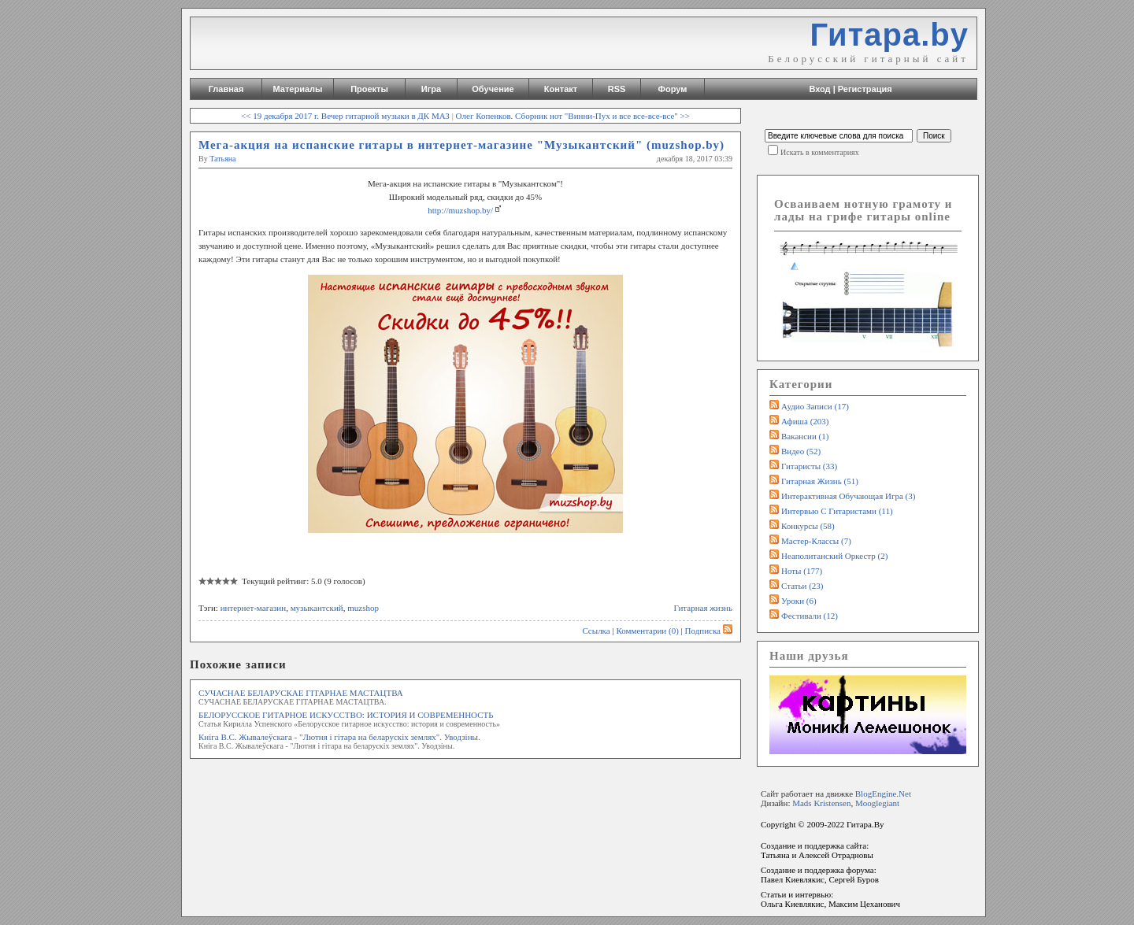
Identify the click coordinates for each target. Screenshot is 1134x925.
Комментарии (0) (647, 630)
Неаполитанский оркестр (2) (834, 556)
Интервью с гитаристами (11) (837, 511)
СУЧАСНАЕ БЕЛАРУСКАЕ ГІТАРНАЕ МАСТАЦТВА (300, 692)
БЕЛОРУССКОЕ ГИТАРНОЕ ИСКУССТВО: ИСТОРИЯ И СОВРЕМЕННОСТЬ (346, 715)
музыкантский (317, 607)
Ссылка (596, 630)
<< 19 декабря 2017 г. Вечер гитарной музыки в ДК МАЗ (345, 115)
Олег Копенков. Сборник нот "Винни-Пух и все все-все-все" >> (573, 115)
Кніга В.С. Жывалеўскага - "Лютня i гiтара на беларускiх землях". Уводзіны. (339, 737)
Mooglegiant (877, 803)
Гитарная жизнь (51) (819, 481)
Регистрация (865, 89)
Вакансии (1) (804, 436)
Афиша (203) (804, 421)
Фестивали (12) (809, 615)
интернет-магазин (253, 607)
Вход (819, 89)
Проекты (369, 89)
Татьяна (222, 158)
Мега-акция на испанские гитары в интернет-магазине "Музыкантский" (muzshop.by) (461, 145)
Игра (431, 89)
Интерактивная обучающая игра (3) (848, 496)
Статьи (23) (802, 585)
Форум (672, 89)
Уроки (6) (799, 600)
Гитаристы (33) (809, 466)
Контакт (560, 89)
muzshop (363, 607)
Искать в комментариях (819, 152)
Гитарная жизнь (703, 607)
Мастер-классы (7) (816, 541)
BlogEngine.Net (883, 793)
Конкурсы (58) (808, 526)
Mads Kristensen (821, 803)
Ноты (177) (801, 570)
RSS (617, 89)
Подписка (708, 630)
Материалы (298, 89)
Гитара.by (889, 34)
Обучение (492, 89)
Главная (226, 89)
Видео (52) (801, 451)
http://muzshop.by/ (460, 210)
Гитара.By (865, 824)
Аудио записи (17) (815, 406)
